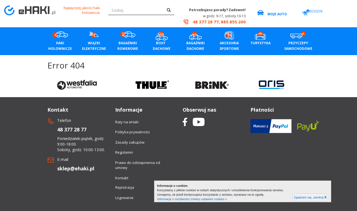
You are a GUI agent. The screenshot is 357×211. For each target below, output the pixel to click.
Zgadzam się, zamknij (310, 197)
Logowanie (124, 197)
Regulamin (124, 152)
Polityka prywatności (132, 131)
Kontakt (121, 177)
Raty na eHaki (127, 121)
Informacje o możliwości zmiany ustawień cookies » (192, 199)
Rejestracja (124, 187)
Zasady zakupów (129, 142)
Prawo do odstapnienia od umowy (137, 165)
